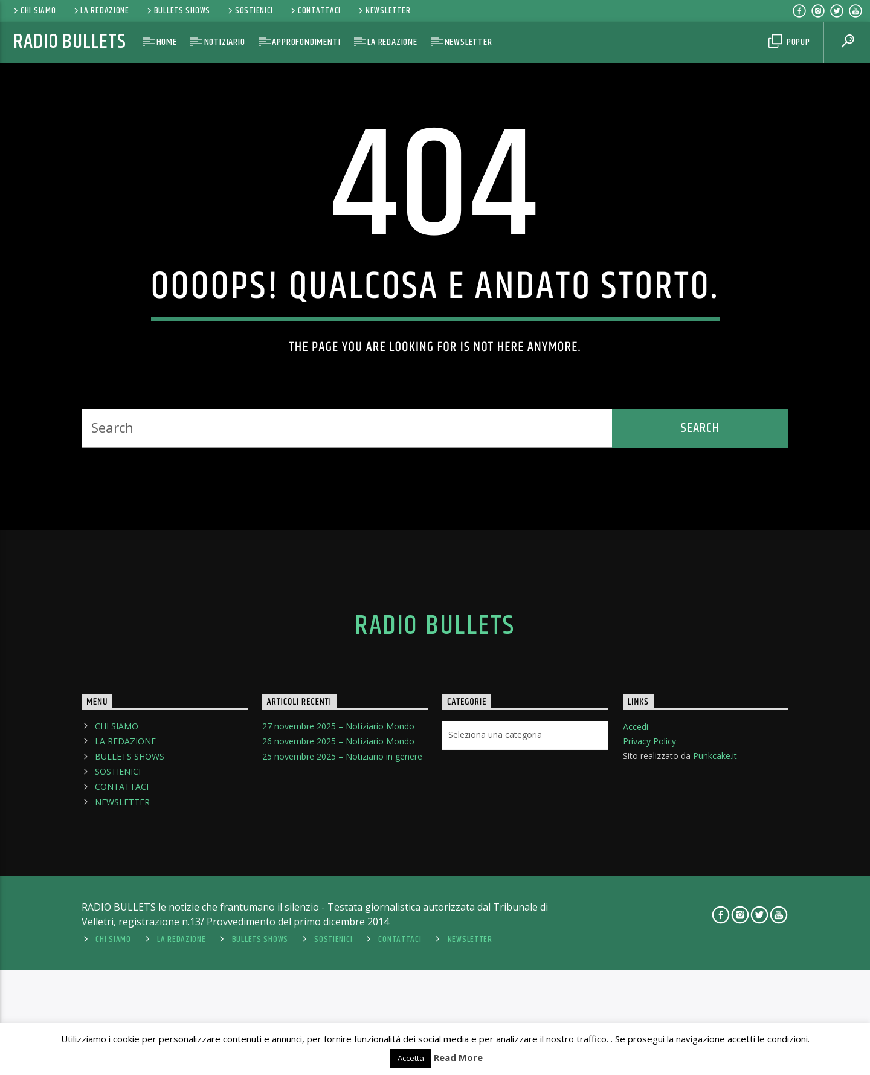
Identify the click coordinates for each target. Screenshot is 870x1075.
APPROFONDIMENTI (306, 42)
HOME (166, 42)
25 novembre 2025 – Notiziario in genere (342, 974)
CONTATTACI (315, 11)
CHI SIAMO (33, 11)
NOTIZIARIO (224, 42)
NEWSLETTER (383, 11)
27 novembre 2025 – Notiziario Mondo (338, 944)
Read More (458, 1057)
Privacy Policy (649, 959)
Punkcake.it (715, 974)
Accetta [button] (411, 1058)
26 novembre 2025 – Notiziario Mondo (338, 959)
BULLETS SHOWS (177, 11)
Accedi (635, 945)
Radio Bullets (69, 42)
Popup (789, 42)
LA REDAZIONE (100, 11)
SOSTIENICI (249, 11)
